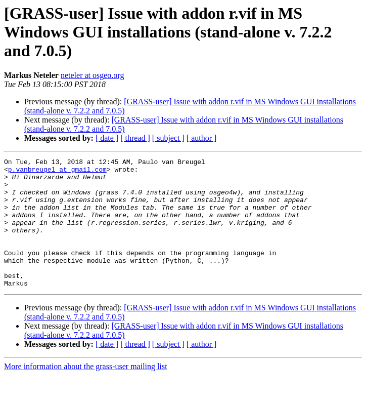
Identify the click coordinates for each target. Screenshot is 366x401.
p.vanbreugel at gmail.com (57, 172)
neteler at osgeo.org (92, 75)
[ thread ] (135, 138)
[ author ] (202, 138)
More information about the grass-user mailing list (85, 392)
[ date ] (107, 138)
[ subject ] (168, 138)
